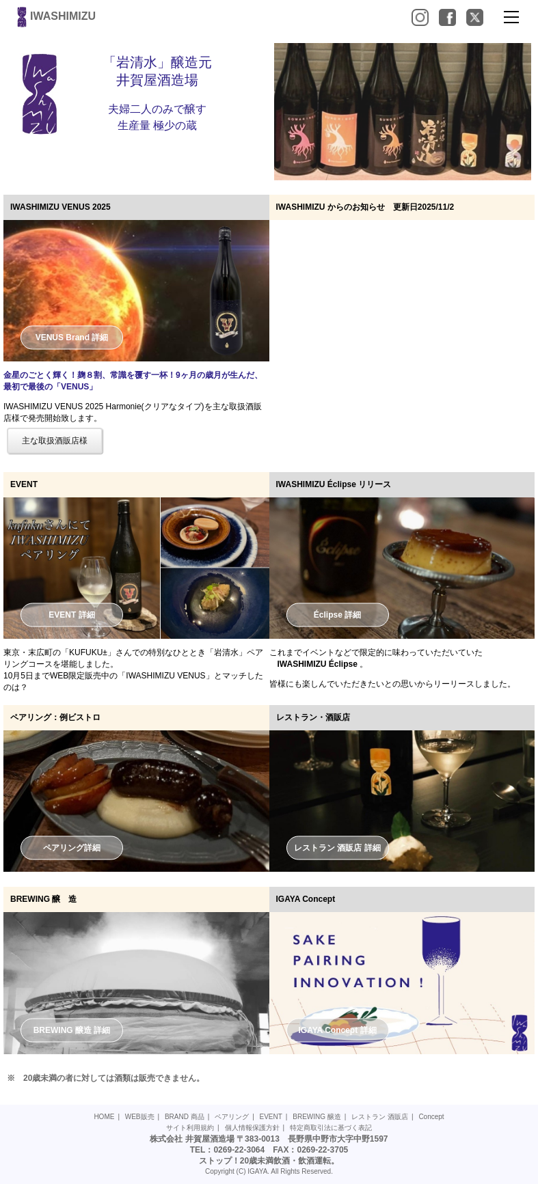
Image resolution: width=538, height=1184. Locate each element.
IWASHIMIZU (55, 16)
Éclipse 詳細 (337, 615)
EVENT (271, 1116)
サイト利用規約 (190, 1127)
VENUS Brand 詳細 (72, 337)
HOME (104, 1116)
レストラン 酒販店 (379, 1116)
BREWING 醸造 (317, 1116)
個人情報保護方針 (252, 1127)
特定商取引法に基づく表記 (331, 1127)
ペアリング (232, 1116)
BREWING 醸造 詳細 (72, 1029)
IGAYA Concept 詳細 (337, 1029)
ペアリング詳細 (71, 847)
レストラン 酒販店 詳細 (337, 848)
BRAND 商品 (184, 1116)
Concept (431, 1116)
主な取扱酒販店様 (55, 440)
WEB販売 (139, 1116)
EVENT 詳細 (71, 615)
